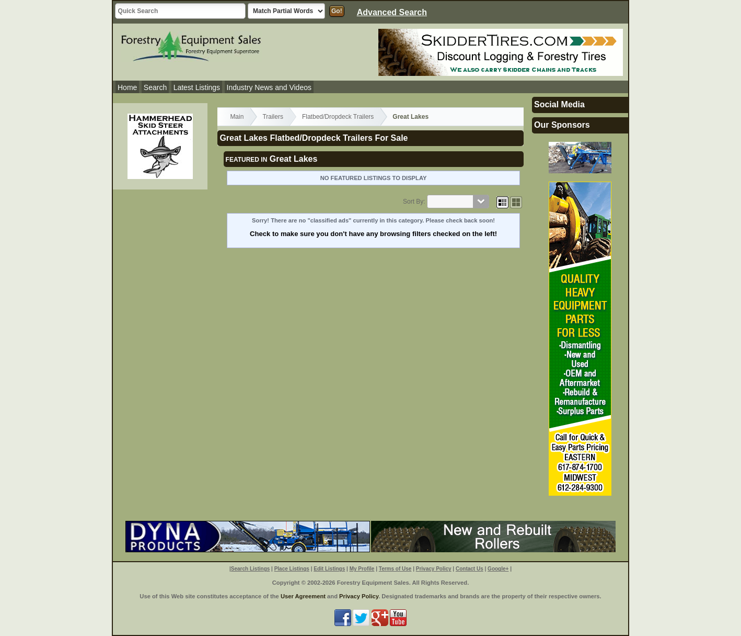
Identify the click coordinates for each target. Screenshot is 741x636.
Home (127, 87)
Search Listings (250, 569)
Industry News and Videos (269, 87)
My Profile (362, 569)
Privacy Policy (433, 569)
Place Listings (291, 569)
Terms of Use (395, 569)
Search (155, 87)
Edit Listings (329, 569)
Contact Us (469, 569)
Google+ (498, 569)
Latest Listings (197, 87)
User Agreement (303, 596)
